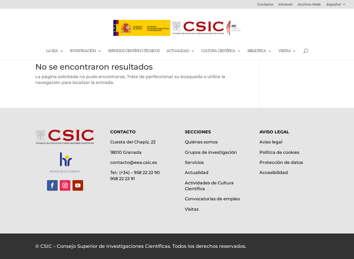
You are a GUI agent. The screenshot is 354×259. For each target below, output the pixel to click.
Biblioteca (257, 51)
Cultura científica (218, 51)
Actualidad (178, 51)
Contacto (265, 4)
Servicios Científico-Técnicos (134, 51)
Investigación (83, 51)
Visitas (284, 51)
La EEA (52, 51)
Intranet (285, 4)
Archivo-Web (309, 4)
